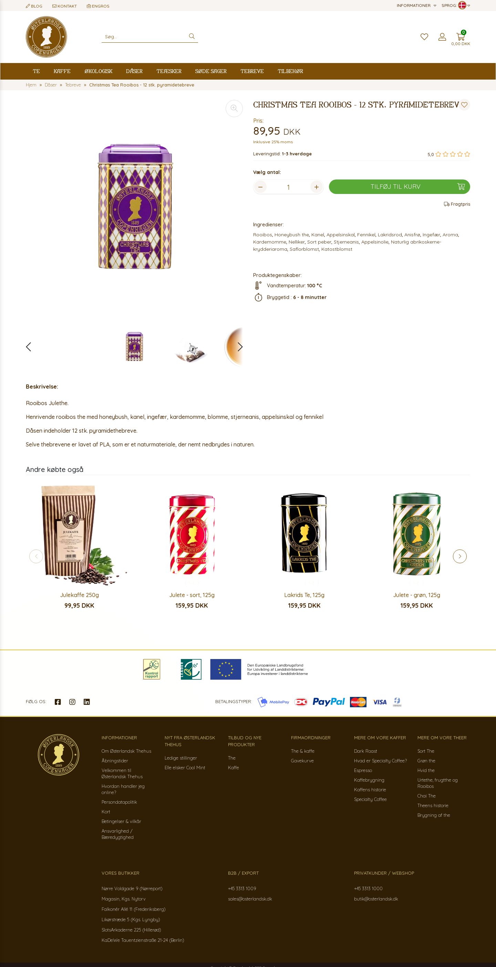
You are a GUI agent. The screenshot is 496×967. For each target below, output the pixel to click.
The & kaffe (302, 751)
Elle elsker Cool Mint (185, 767)
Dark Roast (365, 751)
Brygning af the (433, 815)
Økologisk (98, 71)
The (232, 758)
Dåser (134, 71)
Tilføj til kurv (418, 186)
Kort (106, 811)
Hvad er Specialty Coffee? (380, 760)
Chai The (426, 796)
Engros (98, 6)
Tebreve (252, 71)
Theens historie (432, 805)
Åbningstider (115, 760)
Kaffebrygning (369, 780)
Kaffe (62, 71)
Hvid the (426, 770)
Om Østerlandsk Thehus (126, 751)
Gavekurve (302, 760)
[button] (237, 347)
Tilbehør (290, 71)
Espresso (363, 770)
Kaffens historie (370, 789)
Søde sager (211, 71)
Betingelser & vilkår (121, 821)
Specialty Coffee (370, 799)
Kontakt (64, 6)
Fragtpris (457, 204)
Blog (34, 6)
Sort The (425, 751)
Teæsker (169, 71)
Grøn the (426, 760)
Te (36, 71)
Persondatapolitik (119, 802)
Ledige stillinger (181, 758)
